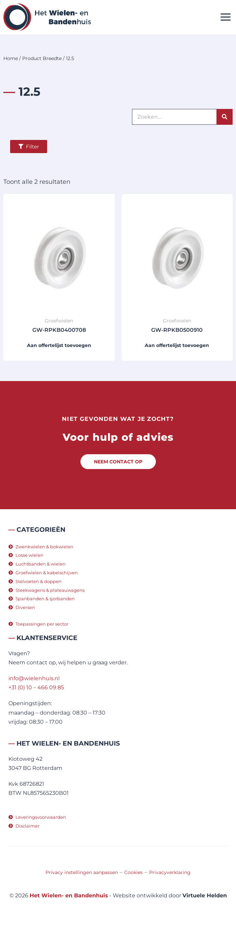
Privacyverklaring (170, 872)
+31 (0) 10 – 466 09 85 (36, 687)
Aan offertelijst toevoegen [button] (59, 345)
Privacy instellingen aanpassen (81, 872)
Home (10, 58)
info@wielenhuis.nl (34, 678)
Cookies (133, 872)
